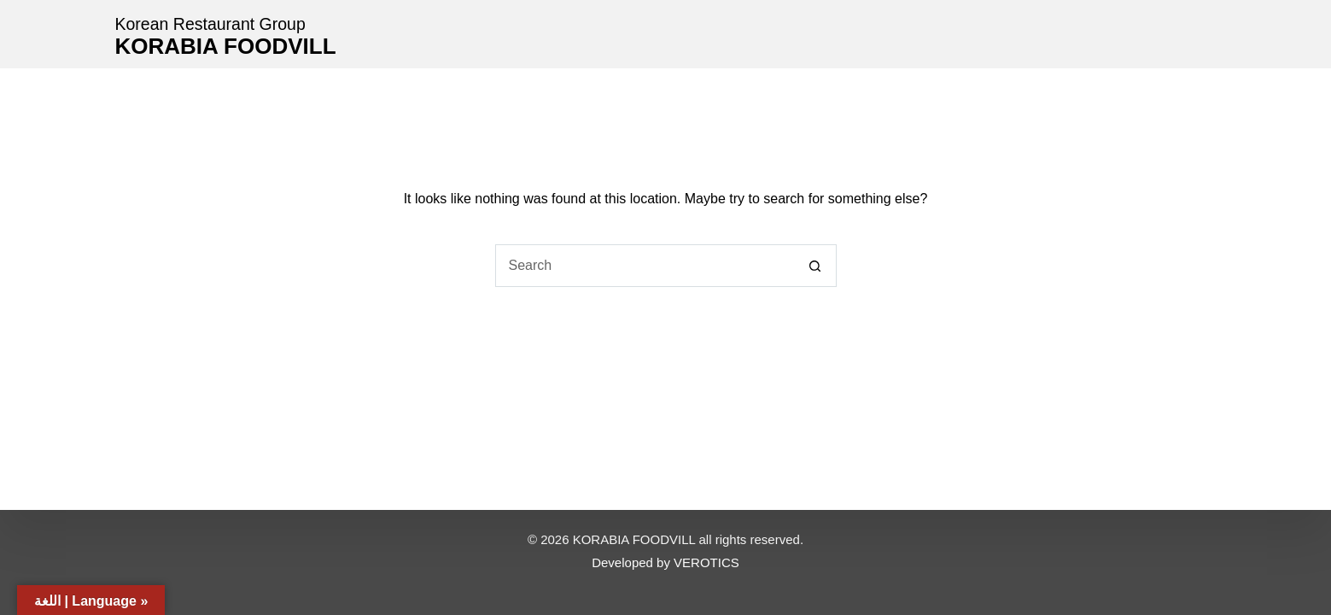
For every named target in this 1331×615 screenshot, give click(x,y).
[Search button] (815, 265)
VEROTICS (706, 562)
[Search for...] (644, 265)
